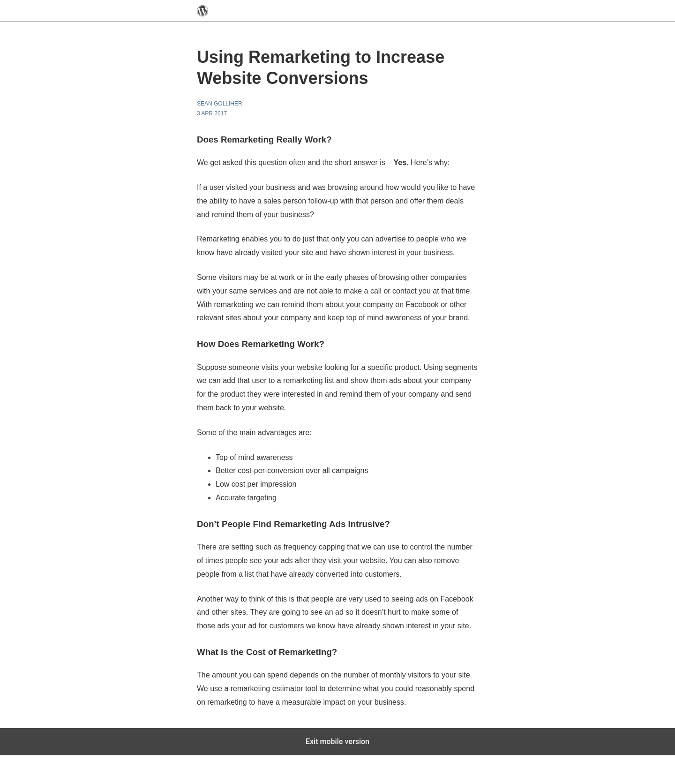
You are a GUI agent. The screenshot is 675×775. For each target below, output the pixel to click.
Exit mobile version (337, 741)
